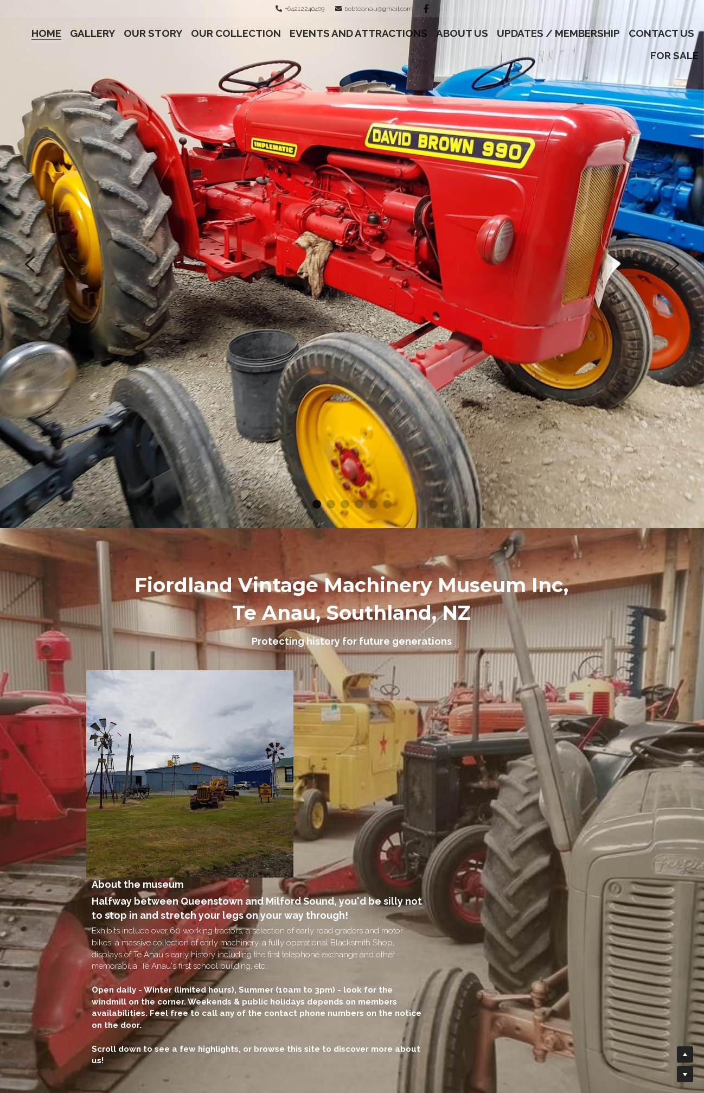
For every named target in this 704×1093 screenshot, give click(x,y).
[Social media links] (426, 8)
